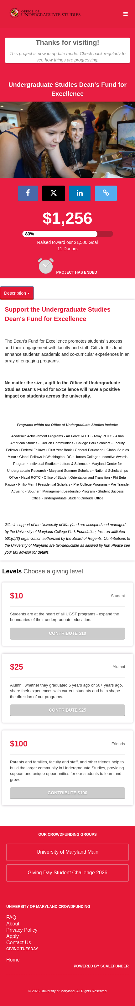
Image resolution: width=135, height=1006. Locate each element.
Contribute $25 (67, 710)
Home (13, 959)
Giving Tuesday (22, 949)
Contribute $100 (67, 792)
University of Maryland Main (67, 852)
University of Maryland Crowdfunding (48, 906)
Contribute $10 (67, 633)
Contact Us (18, 942)
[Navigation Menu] (125, 14)
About (12, 923)
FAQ (11, 917)
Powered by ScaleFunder (101, 966)
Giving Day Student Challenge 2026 (67, 872)
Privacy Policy (22, 930)
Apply (12, 936)
